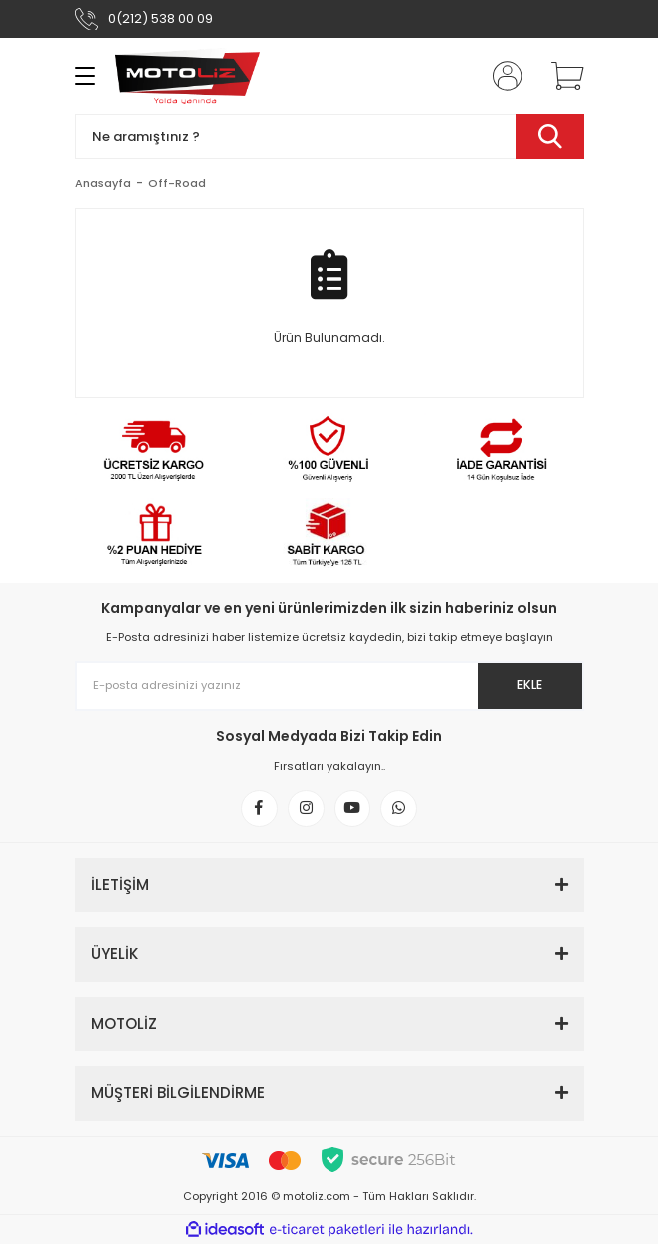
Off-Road (177, 183)
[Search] (329, 136)
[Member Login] (501, 76)
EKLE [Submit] (527, 685)
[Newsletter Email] (329, 686)
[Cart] (560, 76)
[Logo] (188, 76)
